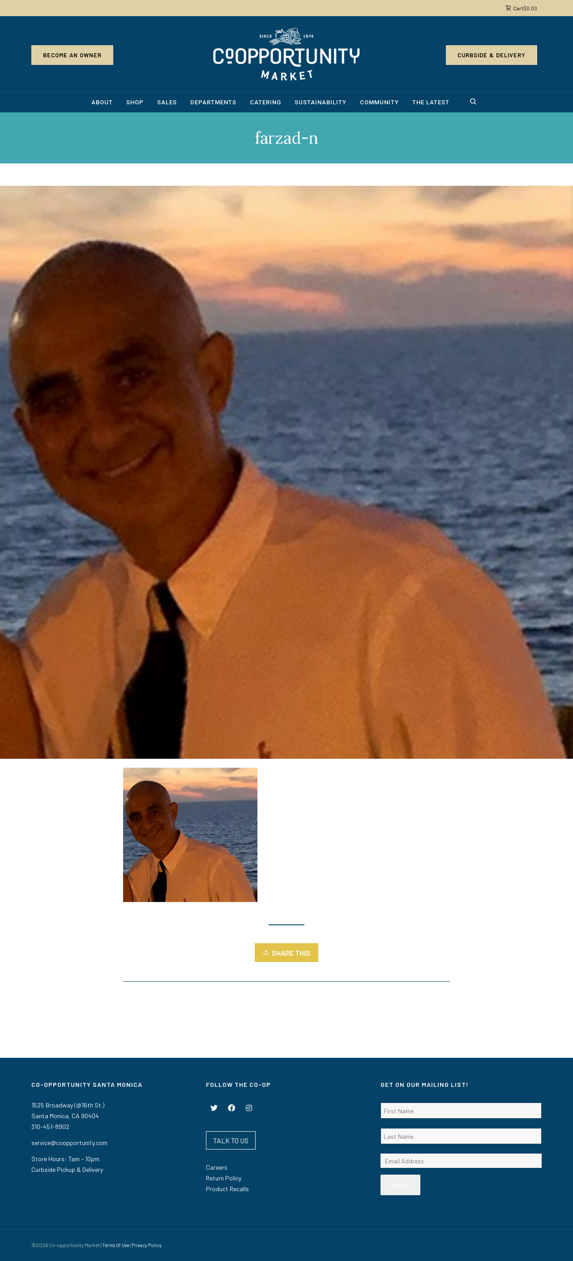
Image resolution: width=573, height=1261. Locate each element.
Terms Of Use (115, 1245)
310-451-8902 (50, 1126)
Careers (216, 1167)
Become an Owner (72, 55)
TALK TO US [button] (230, 1140)
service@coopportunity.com (69, 1142)
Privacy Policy (147, 1245)
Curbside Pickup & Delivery (67, 1169)
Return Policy (223, 1178)
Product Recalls (227, 1189)
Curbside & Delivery (492, 55)
